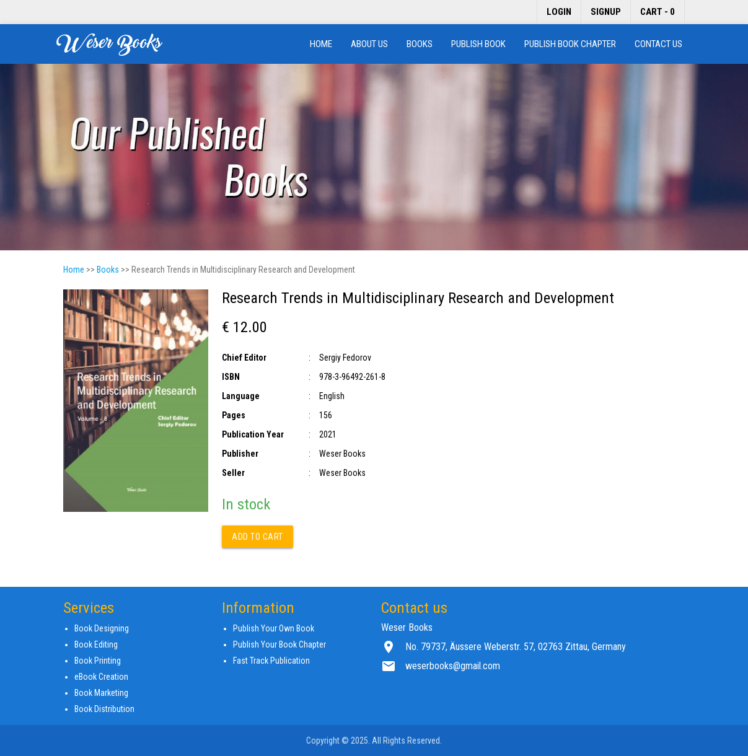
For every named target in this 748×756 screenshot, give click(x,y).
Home (321, 44)
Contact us (658, 44)
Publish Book (478, 44)
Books (420, 44)
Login (559, 11)
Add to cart (257, 537)
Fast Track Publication (271, 661)
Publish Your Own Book (273, 628)
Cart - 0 (657, 11)
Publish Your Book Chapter (279, 644)
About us (369, 44)
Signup (606, 11)
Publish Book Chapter (570, 44)
